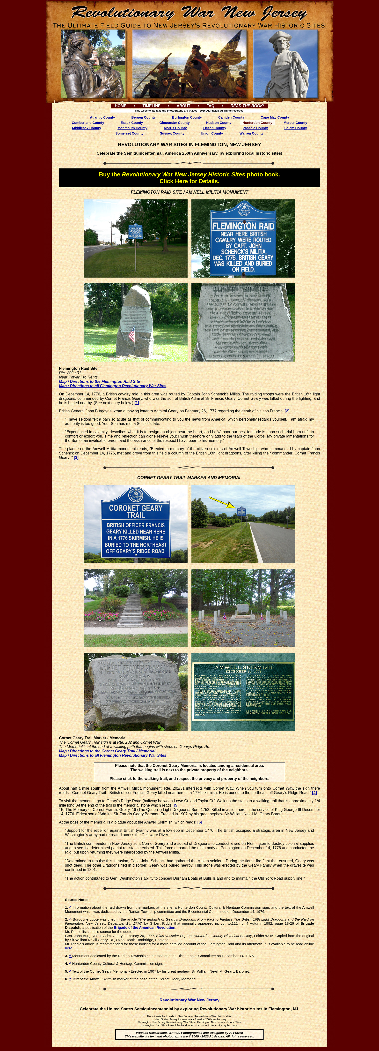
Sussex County (172, 133)
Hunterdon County (257, 123)
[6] (199, 822)
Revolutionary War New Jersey (189, 1000)
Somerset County (129, 133)
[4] (314, 793)
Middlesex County (86, 128)
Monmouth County (132, 128)
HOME (120, 106)
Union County (212, 133)
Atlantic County (102, 117)
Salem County (295, 128)
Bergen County (143, 117)
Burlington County (187, 117)
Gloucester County (175, 123)
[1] (136, 403)
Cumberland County (88, 123)
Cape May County (275, 117)
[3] (76, 457)
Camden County (231, 117)
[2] (287, 411)
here (68, 948)
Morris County (175, 128)
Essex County (132, 123)
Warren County (252, 133)
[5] (176, 805)
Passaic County (255, 128)
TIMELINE (151, 106)
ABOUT (183, 106)
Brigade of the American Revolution (144, 927)
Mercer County (295, 123)
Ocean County (214, 128)
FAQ (210, 106)
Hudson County (218, 123)
